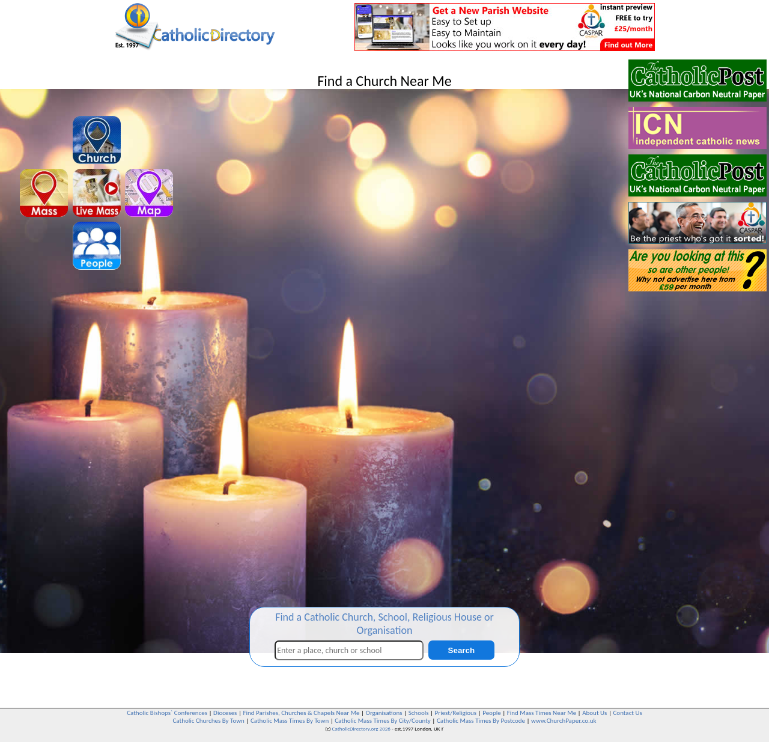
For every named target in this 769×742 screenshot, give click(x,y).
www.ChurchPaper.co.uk (563, 721)
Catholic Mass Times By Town (290, 721)
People (491, 713)
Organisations (384, 713)
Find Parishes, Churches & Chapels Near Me (301, 713)
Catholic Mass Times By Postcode (481, 721)
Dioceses (225, 713)
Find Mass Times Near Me (541, 713)
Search (461, 650)
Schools (419, 713)
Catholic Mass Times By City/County (383, 721)
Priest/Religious (456, 713)
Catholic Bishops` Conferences (167, 713)
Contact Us (627, 713)
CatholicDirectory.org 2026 (361, 728)
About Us (594, 713)
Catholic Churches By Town (208, 721)
